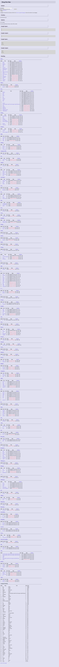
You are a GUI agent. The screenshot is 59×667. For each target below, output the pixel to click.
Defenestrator (5, 118)
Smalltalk (2, 220)
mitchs (4, 459)
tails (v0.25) (4, 501)
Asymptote (3, 373)
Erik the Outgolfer (5, 124)
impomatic (4, 460)
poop (3, 241)
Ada (1, 319)
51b (3, 236)
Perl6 (2, 244)
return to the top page (3, 665)
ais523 (3, 281)
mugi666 (4, 337)
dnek (3, 185)
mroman (4, 512)
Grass (2, 535)
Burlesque (2, 509)
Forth (2, 233)
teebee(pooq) (4, 206)
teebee (3, 208)
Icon (1, 210)
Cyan (2, 215)
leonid (3, 370)
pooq (3, 163)
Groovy (2, 571)
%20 (3, 466)
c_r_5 (3, 133)
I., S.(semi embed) (5, 259)
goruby (2, 564)
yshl (3, 443)
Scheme (2, 145)
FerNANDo (3, 514)
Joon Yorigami (5, 123)
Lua (1, 188)
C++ (1, 291)
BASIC (2, 238)
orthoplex (4, 132)
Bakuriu (4, 126)
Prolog (2, 227)
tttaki (3, 317)
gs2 (1, 493)
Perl (1, 91)
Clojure (2, 165)
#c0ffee (4, 184)
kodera (4, 550)
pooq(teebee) (4, 207)
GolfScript (2, 482)
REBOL (2, 366)
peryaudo (4, 316)
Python (2, 115)
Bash (1, 409)
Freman (4, 105)
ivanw (3, 102)
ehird (3, 64)
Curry (2, 349)
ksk (3, 305)
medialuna (4, 261)
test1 (3, 520)
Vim (1, 553)
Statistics (20, 63)
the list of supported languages (20, 12)
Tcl (1, 194)
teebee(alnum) (5, 113)
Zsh (1, 420)
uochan (4, 168)
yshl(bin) (4, 442)
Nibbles (2, 498)
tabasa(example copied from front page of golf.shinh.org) (11, 557)
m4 (1, 433)
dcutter (4, 109)
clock (3, 143)
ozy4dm (4, 278)
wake (2, 425)
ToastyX (4, 101)
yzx (3, 99)
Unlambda (2, 522)
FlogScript (2, 504)
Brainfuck (2, 450)
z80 (1, 547)
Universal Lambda (4, 542)
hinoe (3, 277)
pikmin (4, 295)
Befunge (2, 468)
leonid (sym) (4, 72)
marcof (4, 384)
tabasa (3, 75)
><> (1, 477)
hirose (3, 526)
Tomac (4, 186)
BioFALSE (4, 111)
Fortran (2, 339)
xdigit (3, 197)
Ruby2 (2, 85)
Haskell (2, 308)
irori (3, 485)
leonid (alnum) (5, 76)
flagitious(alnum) (5, 74)
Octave (2, 360)
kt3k (3, 103)
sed (1, 391)
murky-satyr (4, 151)
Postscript (2, 439)
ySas (3, 551)
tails (3, 502)
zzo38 (3, 288)
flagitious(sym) (5, 71)
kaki (3, 73)
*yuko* (4, 334)
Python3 (2, 129)
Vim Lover (4, 127)
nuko (3, 142)
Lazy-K (2, 529)
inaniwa (4, 83)
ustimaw (4, 389)
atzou (3, 89)
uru (3, 335)
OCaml (2, 302)
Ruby (2, 61)
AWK (2, 381)
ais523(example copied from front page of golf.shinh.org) (11, 556)
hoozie (4, 575)
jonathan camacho (5, 112)
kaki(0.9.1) (4, 149)
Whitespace (3, 463)
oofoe (3, 371)
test (3, 315)
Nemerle (2, 344)
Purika (3, 280)
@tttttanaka (4, 475)
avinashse (4, 289)
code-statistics (4, 10)
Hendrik (4, 423)
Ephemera (4, 80)
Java (1, 324)
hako (3, 81)
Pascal (2, 329)
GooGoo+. (4, 70)
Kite (1, 203)
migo (3, 294)
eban (3, 69)
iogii (1, 268)
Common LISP (3, 153)
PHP (1, 136)
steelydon (4, 82)
